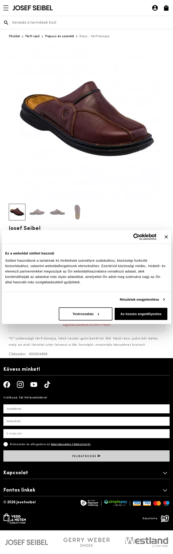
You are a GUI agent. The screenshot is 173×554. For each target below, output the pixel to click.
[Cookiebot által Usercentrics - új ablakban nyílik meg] (136, 237)
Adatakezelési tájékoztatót (71, 444)
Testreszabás (86, 314)
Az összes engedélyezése (141, 314)
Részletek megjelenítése (139, 299)
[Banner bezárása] (166, 236)
